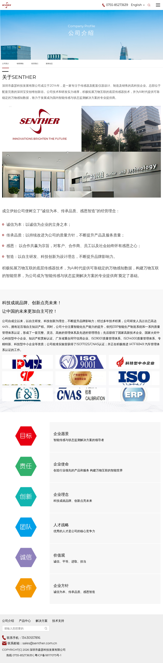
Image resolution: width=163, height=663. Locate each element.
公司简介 (5, 63)
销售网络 (20, 63)
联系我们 (34, 63)
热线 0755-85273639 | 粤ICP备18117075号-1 (33, 655)
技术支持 (58, 620)
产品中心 (25, 620)
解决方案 (42, 620)
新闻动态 (49, 63)
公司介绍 (8, 620)
